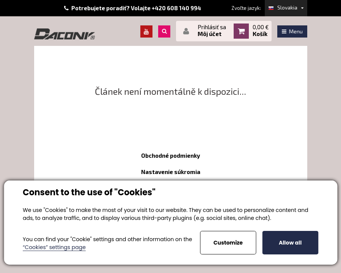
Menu (292, 31)
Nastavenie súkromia (170, 171)
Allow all (290, 242)
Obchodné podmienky (170, 155)
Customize (228, 242)
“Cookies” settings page (54, 247)
